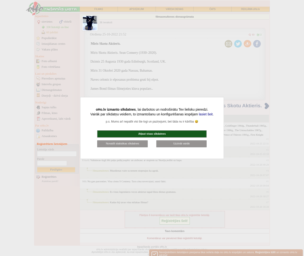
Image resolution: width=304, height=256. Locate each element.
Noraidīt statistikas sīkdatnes (122, 143)
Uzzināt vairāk (181, 143)
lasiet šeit (206, 114)
